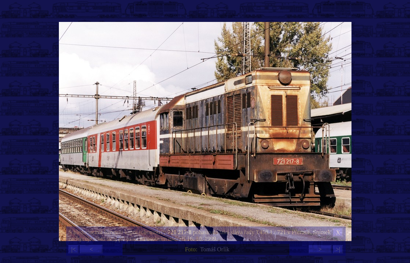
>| (338, 249)
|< (73, 249)
